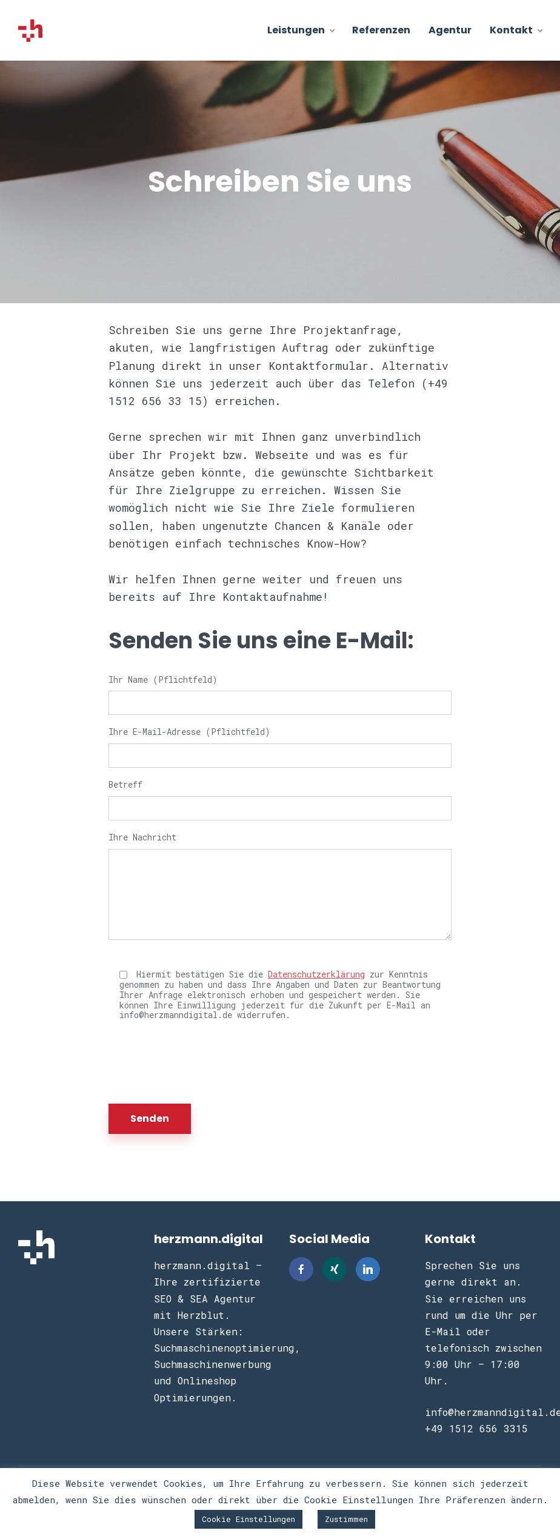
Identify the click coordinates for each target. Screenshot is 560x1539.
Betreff (280, 797)
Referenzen (381, 30)
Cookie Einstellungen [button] (248, 1519)
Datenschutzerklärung (316, 974)
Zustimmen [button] (346, 1519)
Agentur (450, 30)
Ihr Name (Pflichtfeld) (280, 692)
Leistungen (296, 30)
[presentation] (200, 1062)
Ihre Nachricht (280, 886)
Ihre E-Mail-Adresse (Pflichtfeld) (280, 744)
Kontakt (511, 30)
